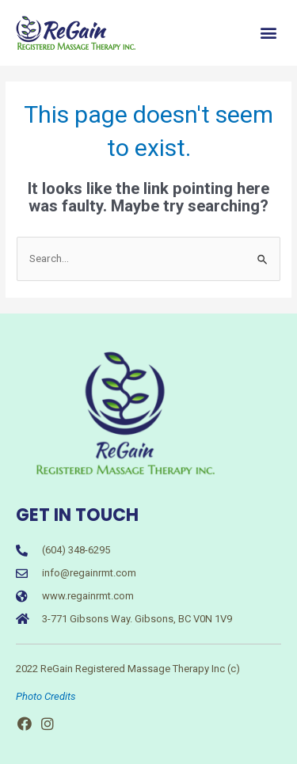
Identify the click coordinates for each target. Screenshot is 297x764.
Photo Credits (46, 696)
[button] (268, 33)
